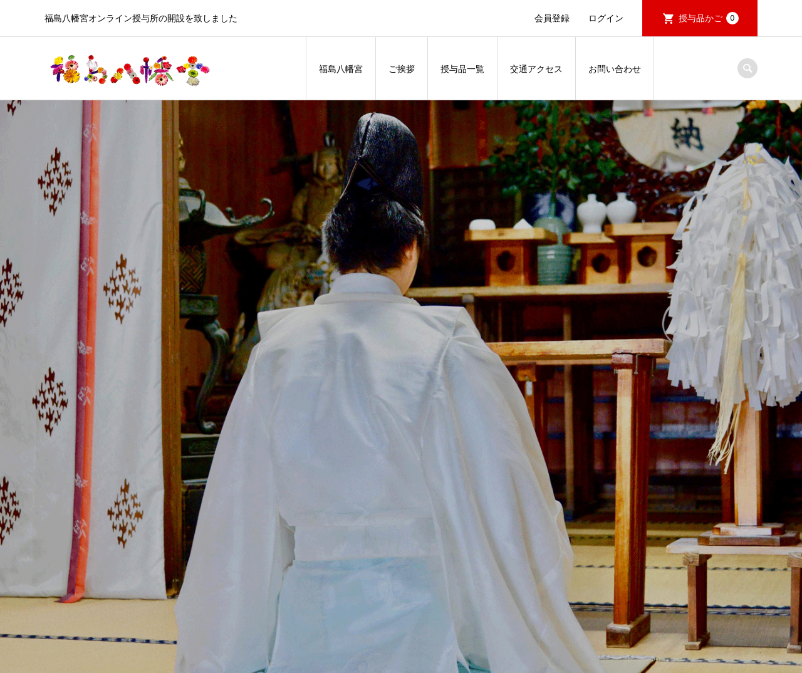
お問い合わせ (614, 69)
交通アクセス (536, 69)
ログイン (605, 18)
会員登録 (552, 18)
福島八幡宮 (341, 69)
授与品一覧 (462, 69)
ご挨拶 (401, 69)
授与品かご (709, 18)
